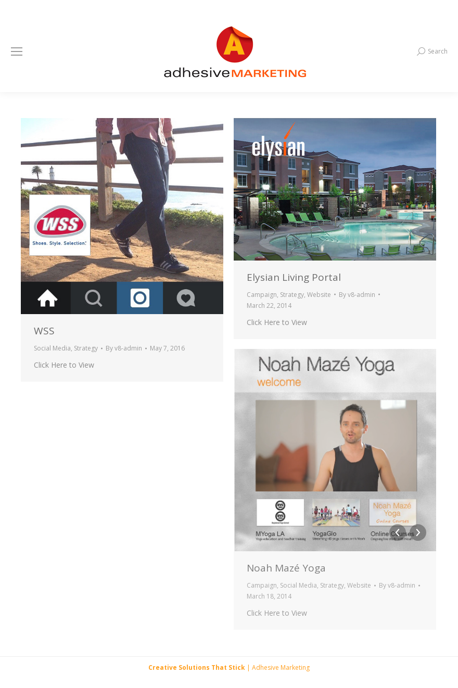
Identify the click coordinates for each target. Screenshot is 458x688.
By (124, 348)
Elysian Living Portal (294, 277)
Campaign (262, 294)
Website (319, 294)
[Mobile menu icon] (16, 51)
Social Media (52, 348)
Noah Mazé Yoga (286, 568)
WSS (44, 330)
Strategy (86, 348)
